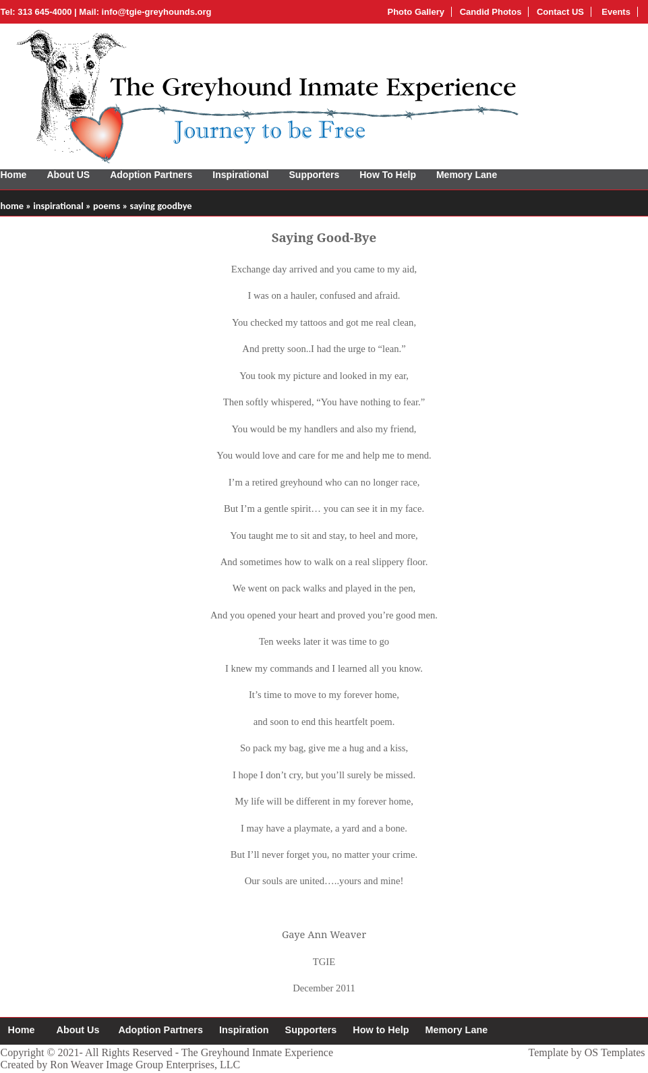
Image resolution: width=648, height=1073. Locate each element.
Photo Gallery (415, 12)
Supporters (314, 174)
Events (614, 12)
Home (14, 174)
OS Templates (615, 1052)
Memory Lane (466, 174)
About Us (77, 1029)
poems (106, 206)
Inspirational (240, 174)
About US (68, 174)
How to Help (381, 1029)
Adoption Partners (151, 174)
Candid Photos (491, 12)
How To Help (387, 174)
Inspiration (244, 1029)
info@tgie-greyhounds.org (157, 12)
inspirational (58, 206)
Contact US (560, 12)
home (12, 206)
